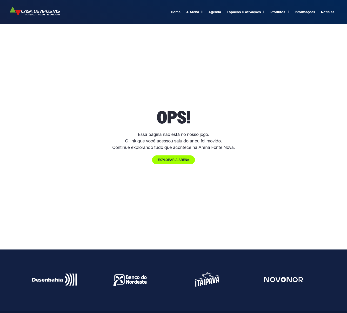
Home (175, 12)
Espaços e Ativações (246, 12)
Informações (305, 12)
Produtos (279, 12)
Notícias (327, 12)
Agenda (214, 12)
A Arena (194, 12)
